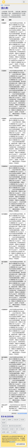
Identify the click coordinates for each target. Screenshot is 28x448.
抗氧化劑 (16, 419)
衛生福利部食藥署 (22, 413)
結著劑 (14, 432)
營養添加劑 (5, 429)
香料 (17, 429)
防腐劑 (3, 419)
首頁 (2, 5)
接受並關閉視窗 (21, 444)
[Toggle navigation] (24, 1)
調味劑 (22, 429)
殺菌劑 (9, 419)
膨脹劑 (3, 422)
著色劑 (12, 429)
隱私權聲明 (12, 441)
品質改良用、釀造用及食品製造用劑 (11, 426)
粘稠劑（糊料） (6, 432)
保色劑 (22, 419)
